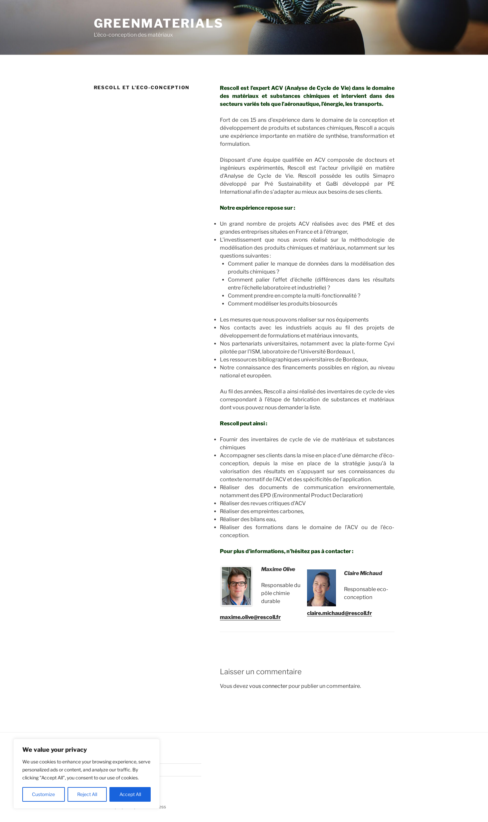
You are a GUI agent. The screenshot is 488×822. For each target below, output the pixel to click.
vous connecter (268, 686)
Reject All (87, 794)
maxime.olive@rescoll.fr (250, 617)
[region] (86, 774)
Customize (43, 794)
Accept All (130, 794)
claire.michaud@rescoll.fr (339, 613)
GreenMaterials (159, 23)
